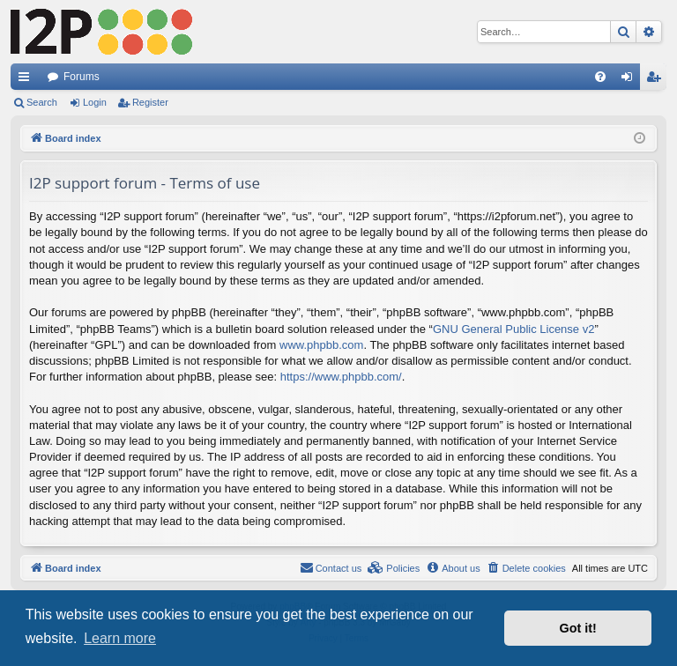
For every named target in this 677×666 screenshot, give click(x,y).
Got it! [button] (578, 628)
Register (150, 102)
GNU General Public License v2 (514, 329)
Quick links (27, 80)
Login (95, 102)
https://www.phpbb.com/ (341, 376)
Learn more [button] (120, 638)
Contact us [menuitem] (331, 567)
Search (41, 102)
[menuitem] (600, 76)
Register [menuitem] (657, 80)
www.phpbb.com (321, 345)
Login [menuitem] (630, 80)
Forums (81, 76)
